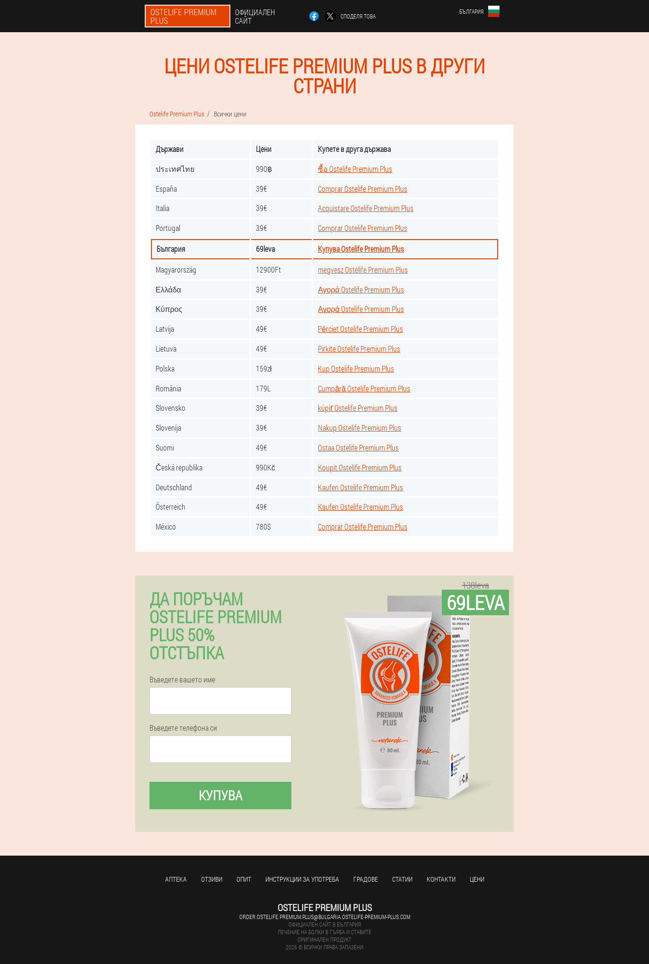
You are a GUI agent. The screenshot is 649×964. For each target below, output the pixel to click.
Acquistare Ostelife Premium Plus (365, 208)
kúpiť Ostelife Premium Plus (357, 408)
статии (402, 879)
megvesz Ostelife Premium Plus (363, 269)
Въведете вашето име (182, 679)
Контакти (441, 879)
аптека (176, 879)
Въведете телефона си (183, 728)
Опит (244, 879)
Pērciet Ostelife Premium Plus (360, 329)
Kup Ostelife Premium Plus (356, 368)
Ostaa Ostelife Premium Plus (358, 447)
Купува (220, 795)
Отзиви (211, 879)
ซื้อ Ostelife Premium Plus (355, 169)
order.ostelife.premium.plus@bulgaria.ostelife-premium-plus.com (324, 916)
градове (365, 879)
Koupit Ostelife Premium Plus (360, 467)
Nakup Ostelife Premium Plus (359, 428)
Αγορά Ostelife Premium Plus (361, 289)
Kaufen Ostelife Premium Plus (360, 487)
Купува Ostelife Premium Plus (361, 249)
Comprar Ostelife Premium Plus (362, 189)
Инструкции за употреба (302, 879)
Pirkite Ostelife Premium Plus (359, 349)
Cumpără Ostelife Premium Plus (364, 388)
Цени (477, 879)
